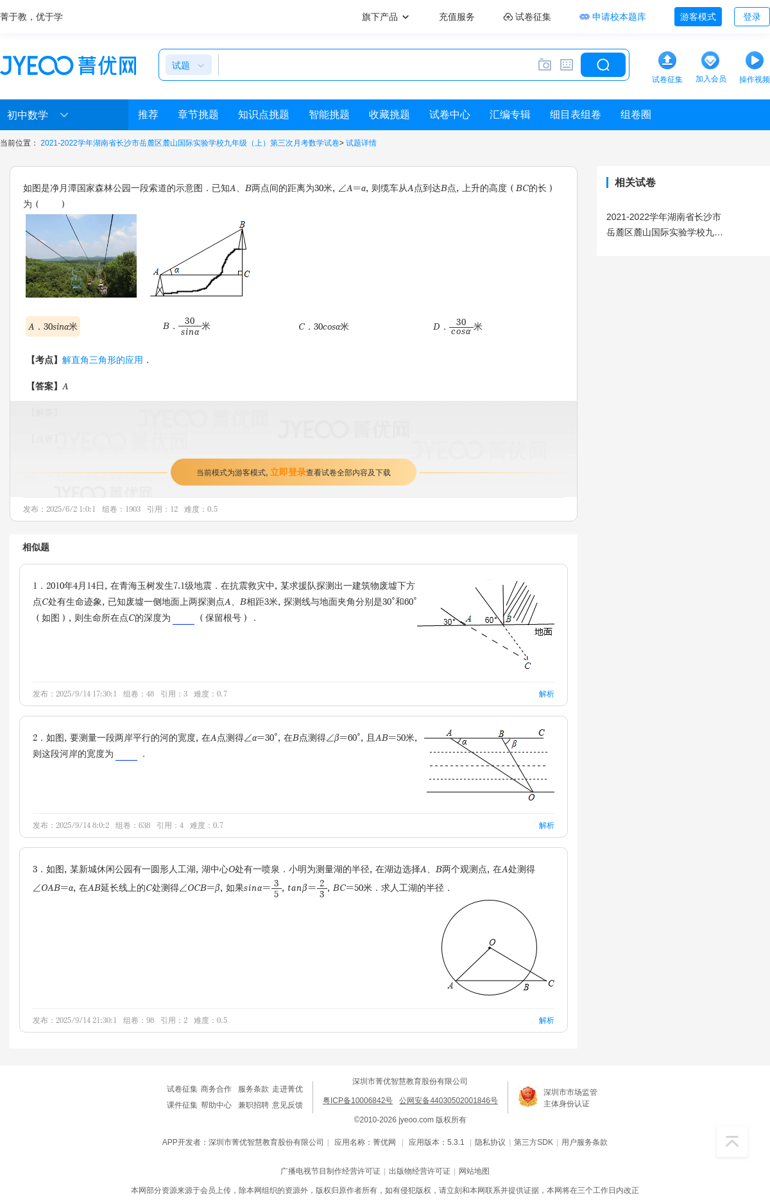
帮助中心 (216, 1105)
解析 (546, 693)
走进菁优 (287, 1089)
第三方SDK (533, 1142)
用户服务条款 (584, 1142)
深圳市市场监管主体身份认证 (570, 1098)
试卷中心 (449, 114)
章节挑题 (198, 114)
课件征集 (182, 1105)
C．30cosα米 (323, 326)
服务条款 (253, 1089)
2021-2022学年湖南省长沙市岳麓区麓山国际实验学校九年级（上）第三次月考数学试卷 (189, 143)
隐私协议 (490, 1142)
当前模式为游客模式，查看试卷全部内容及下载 (293, 471)
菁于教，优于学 (31, 17)
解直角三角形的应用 (102, 359)
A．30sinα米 (53, 326)
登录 (752, 17)
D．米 (458, 326)
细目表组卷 (575, 114)
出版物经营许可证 (419, 1171)
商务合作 (216, 1089)
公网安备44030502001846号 (448, 1100)
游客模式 (698, 17)
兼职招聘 (253, 1105)
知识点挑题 (263, 114)
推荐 (148, 114)
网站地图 (474, 1171)
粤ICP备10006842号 (358, 1100)
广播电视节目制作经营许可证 (330, 1171)
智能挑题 (329, 114)
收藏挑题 (389, 114)
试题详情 (361, 143)
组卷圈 (635, 114)
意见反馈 (287, 1105)
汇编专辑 (510, 114)
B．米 (186, 325)
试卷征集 (182, 1089)
